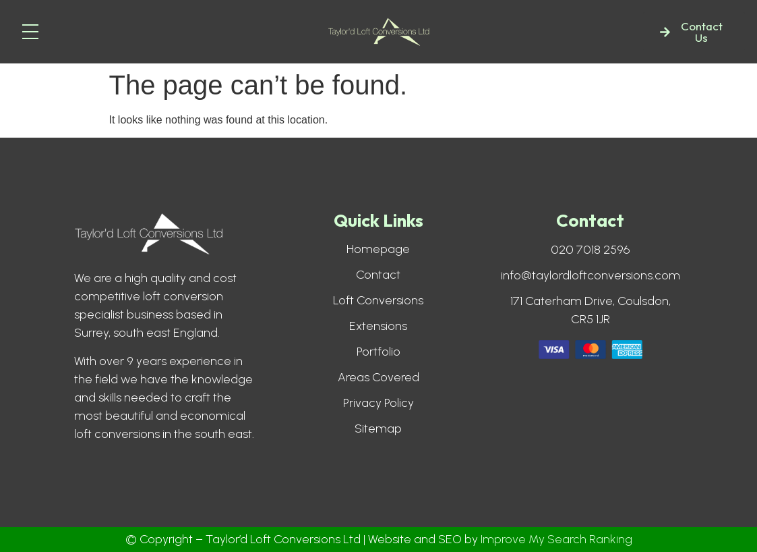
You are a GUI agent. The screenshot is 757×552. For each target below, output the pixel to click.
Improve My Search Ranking (556, 539)
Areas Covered (378, 377)
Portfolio (378, 351)
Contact (378, 274)
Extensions (378, 326)
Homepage (378, 249)
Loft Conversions (378, 300)
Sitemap (378, 428)
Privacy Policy (378, 402)
